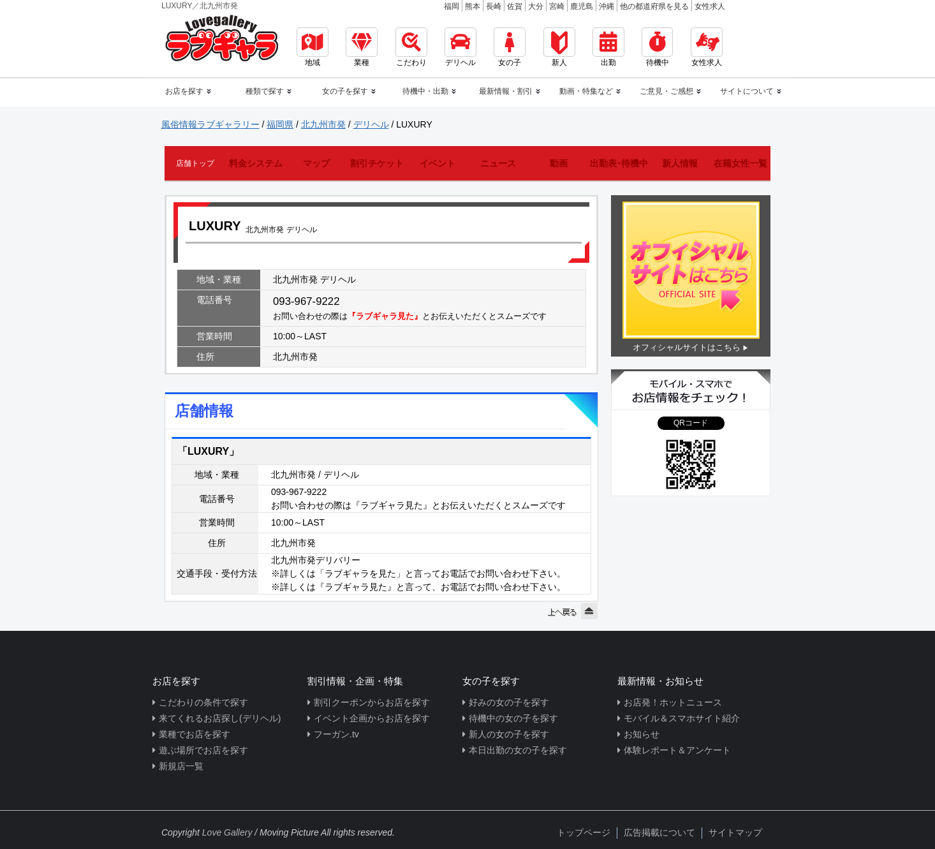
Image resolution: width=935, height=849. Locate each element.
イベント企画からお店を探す (372, 718)
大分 (535, 6)
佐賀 (514, 6)
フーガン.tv (336, 734)
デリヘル (460, 47)
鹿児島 (581, 6)
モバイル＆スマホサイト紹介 (682, 718)
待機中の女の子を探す (513, 718)
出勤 (608, 47)
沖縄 (606, 6)
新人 (559, 47)
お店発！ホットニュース (673, 702)
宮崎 (556, 6)
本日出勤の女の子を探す (518, 750)
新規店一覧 (181, 766)
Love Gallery (227, 832)
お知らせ (641, 734)
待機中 (657, 47)
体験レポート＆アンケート (677, 750)
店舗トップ (195, 163)
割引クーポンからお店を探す (372, 702)
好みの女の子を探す (509, 702)
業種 (362, 47)
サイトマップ (735, 832)
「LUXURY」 (208, 451)
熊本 (472, 6)
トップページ (583, 832)
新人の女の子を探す (509, 734)
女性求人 (710, 6)
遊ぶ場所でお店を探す (203, 750)
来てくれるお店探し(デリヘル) (220, 718)
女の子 (510, 47)
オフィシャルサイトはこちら (686, 347)
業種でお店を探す (194, 734)
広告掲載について (659, 832)
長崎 (493, 6)
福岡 (451, 6)
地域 (312, 47)
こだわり (411, 47)
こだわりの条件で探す (203, 702)
